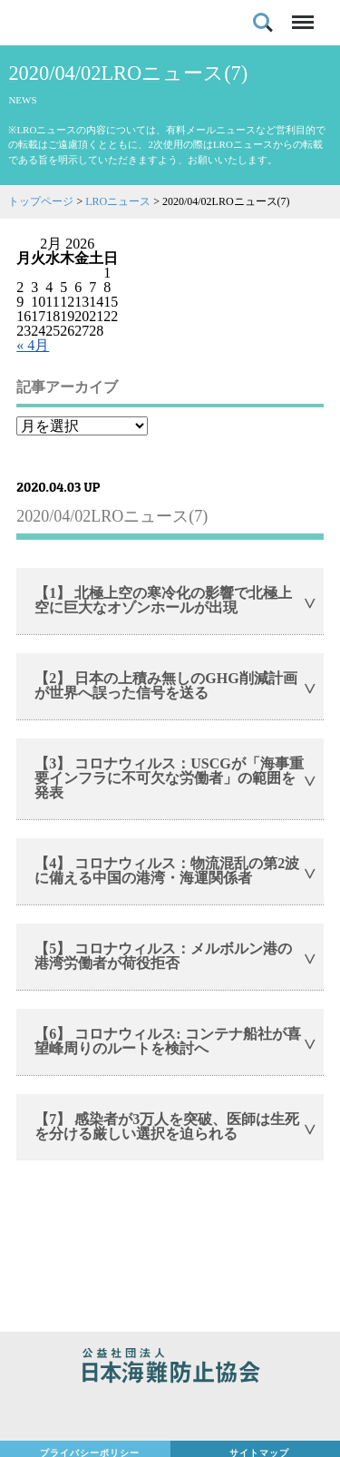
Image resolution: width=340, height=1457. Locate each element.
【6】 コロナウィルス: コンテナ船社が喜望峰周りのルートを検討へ (167, 1041)
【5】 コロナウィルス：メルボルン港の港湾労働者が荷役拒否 (163, 956)
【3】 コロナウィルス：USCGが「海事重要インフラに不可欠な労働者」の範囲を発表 (168, 778)
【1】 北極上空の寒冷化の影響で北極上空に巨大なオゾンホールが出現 (163, 600)
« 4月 (32, 345)
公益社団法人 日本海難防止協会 (170, 1368)
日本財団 (170, 1413)
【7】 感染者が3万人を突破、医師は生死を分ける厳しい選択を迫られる (166, 1126)
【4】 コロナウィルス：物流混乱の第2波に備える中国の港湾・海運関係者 (166, 870)
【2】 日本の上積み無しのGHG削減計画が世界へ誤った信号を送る (165, 685)
